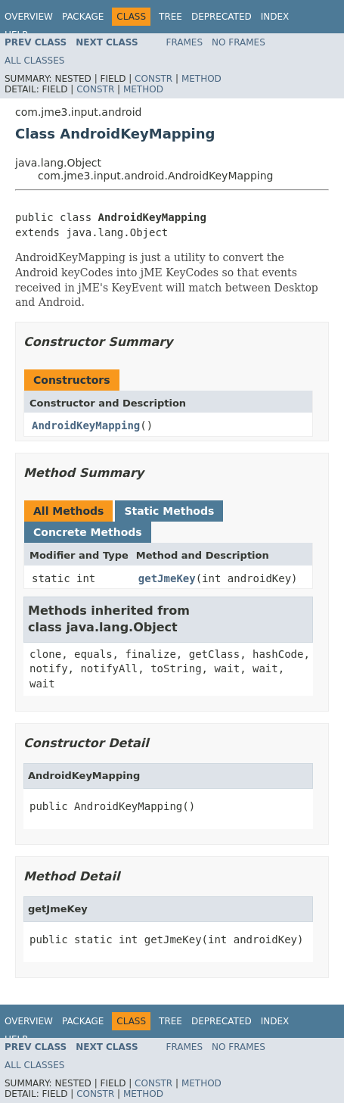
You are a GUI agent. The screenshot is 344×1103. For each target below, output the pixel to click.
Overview (29, 16)
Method (201, 78)
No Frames (238, 42)
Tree (170, 16)
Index (275, 16)
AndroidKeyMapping (86, 425)
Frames (184, 42)
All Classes (34, 60)
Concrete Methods (87, 532)
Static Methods (169, 511)
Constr (153, 78)
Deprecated (221, 16)
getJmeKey (167, 578)
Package (83, 16)
